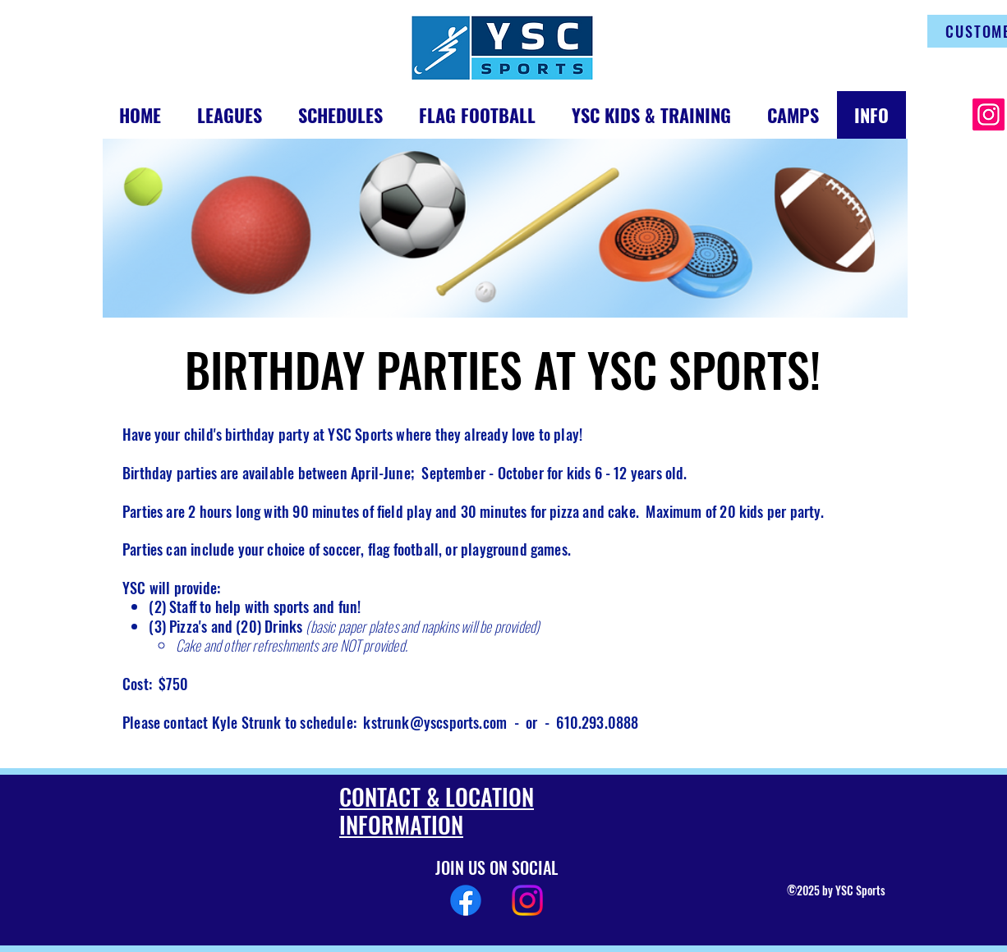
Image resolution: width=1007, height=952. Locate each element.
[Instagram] (989, 114)
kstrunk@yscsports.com (435, 722)
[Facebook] (465, 900)
